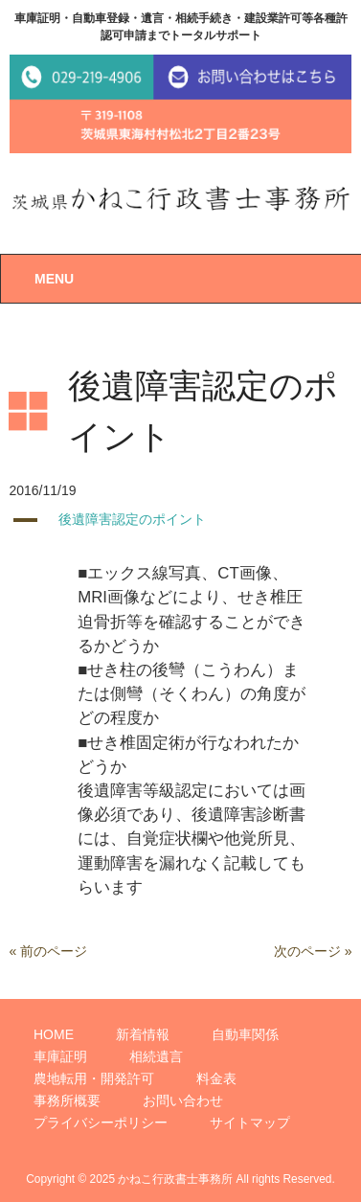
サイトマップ (250, 1122)
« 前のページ (48, 951)
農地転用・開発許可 (94, 1078)
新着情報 (142, 1034)
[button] (180, 520)
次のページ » (313, 951)
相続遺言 (156, 1056)
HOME (54, 1034)
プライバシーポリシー (101, 1122)
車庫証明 (60, 1056)
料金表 (216, 1078)
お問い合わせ (183, 1100)
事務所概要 (67, 1100)
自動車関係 (245, 1034)
